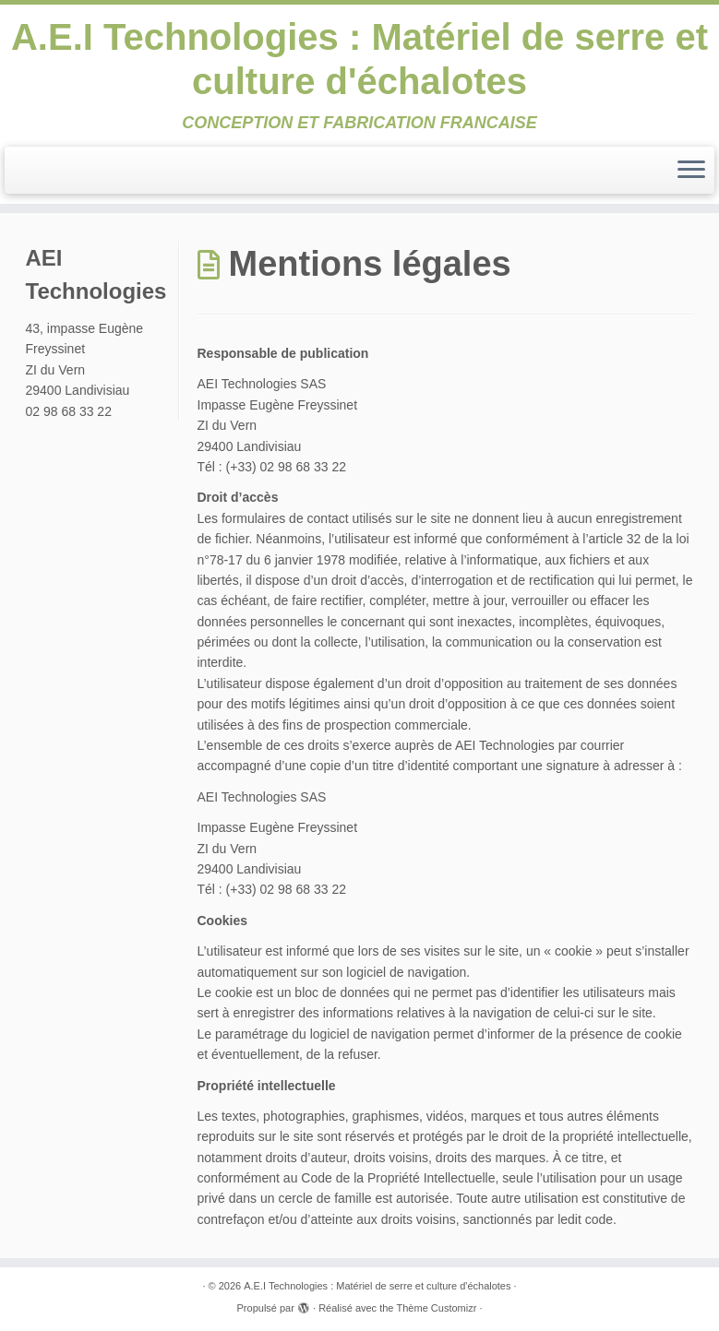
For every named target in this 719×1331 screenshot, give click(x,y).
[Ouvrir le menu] (691, 170)
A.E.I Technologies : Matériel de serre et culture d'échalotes (359, 59)
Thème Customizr (437, 1307)
